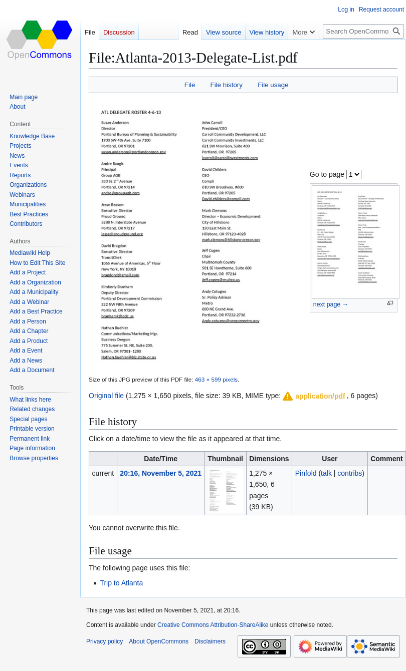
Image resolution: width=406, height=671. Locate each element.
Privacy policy (104, 641)
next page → (330, 304)
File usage (273, 85)
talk (326, 473)
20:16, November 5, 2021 (160, 473)
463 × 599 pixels (216, 379)
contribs (349, 473)
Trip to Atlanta (121, 583)
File (189, 85)
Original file (106, 396)
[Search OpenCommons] (363, 31)
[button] (313, 396)
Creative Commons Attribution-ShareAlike (212, 624)
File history (227, 85)
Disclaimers (210, 641)
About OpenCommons (158, 641)
